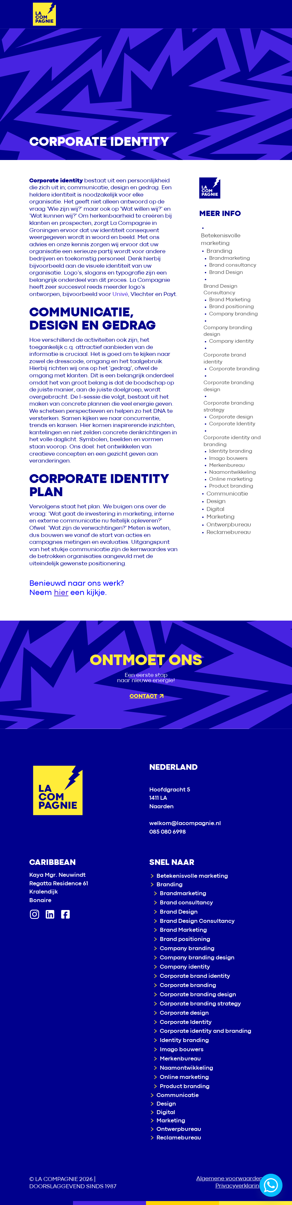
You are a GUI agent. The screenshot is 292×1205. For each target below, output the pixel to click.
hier (61, 592)
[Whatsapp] (270, 1185)
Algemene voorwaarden (229, 1178)
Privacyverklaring (239, 1186)
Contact (146, 696)
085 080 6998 (167, 832)
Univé (120, 294)
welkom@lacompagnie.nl (185, 823)
